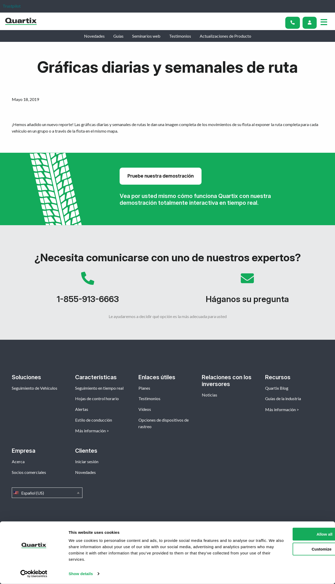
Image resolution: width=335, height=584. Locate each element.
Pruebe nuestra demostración (160, 176)
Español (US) (47, 493)
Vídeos (144, 409)
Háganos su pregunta (247, 290)
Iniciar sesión (86, 461)
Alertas (81, 409)
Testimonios (180, 35)
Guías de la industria (283, 398)
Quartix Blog (276, 387)
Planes (144, 387)
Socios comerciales (29, 472)
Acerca (18, 461)
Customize (291, 549)
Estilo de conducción (93, 419)
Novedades (94, 35)
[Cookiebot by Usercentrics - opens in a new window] (34, 574)
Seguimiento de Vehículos (34, 387)
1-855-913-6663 (88, 290)
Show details (81, 573)
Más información (90, 430)
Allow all (291, 534)
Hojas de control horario (97, 398)
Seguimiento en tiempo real (99, 387)
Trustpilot (12, 5)
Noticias (209, 394)
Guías (118, 35)
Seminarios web (146, 35)
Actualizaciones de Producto (225, 35)
